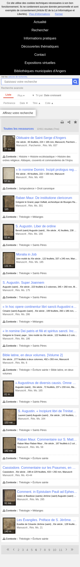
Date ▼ (24, 103)
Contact (40, 54)
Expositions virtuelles (40, 63)
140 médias (10, 531)
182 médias (10, 450)
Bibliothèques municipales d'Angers (40, 71)
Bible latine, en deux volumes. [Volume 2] (33, 355)
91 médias (10, 503)
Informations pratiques (40, 38)
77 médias (9, 149)
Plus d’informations (39, 14)
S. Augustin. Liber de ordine (35, 226)
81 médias (9, 394)
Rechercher (40, 30)
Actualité (40, 22)
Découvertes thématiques (40, 46)
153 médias (10, 422)
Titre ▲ (37, 103)
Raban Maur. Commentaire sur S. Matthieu (47, 439)
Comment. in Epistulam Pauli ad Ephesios (47, 491)
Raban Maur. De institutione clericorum (44, 198)
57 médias (9, 181)
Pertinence (9, 103)
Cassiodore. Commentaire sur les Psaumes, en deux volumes (40, 467)
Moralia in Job (26, 254)
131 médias (9, 266)
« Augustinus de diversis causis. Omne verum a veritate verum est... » (46, 383)
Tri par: (48, 95)
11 (60, 549)
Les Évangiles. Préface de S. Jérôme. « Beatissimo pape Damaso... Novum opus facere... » (47, 520)
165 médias (9, 209)
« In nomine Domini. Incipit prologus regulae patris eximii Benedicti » (46, 169)
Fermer (59, 14)
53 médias (9, 237)
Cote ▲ (49, 103)
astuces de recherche (17, 77)
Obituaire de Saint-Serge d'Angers (41, 138)
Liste (8, 94)
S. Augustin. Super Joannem (23, 282)
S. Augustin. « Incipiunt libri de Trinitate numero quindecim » (47, 411)
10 (54, 549)
